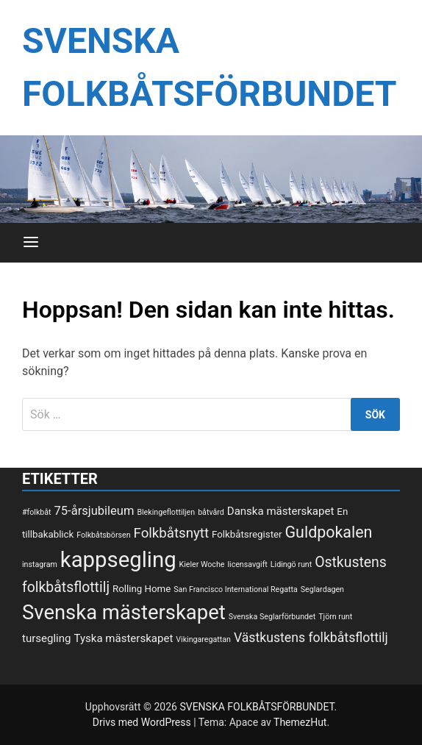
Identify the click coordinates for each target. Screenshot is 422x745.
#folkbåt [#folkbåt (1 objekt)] (36, 512)
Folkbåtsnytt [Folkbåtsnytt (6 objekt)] (172, 533)
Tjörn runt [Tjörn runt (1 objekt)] (335, 616)
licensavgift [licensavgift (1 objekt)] (247, 564)
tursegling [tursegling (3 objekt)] (46, 638)
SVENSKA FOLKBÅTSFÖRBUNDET (256, 707)
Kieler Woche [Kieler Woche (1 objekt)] (202, 564)
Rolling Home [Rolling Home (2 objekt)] (141, 588)
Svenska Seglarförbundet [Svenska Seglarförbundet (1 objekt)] (272, 616)
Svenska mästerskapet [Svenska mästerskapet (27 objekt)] (124, 612)
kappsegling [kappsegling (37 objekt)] (118, 559)
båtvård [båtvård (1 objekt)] (211, 512)
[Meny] (31, 243)
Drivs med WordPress (143, 722)
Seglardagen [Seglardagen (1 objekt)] (322, 589)
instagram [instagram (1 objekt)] (39, 564)
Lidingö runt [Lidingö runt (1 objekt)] (291, 564)
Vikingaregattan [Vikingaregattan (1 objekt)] (203, 639)
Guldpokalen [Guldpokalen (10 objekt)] (329, 532)
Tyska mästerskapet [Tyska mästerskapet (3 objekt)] (124, 638)
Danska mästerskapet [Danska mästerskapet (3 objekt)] (281, 511)
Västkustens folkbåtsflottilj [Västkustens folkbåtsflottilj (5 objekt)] (311, 637)
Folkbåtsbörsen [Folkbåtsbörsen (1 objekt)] (103, 535)
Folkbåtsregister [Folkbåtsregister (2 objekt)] (247, 534)
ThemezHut (299, 722)
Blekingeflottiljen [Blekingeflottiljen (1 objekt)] (166, 512)
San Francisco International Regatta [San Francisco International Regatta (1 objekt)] (236, 589)
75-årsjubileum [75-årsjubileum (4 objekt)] (94, 511)
